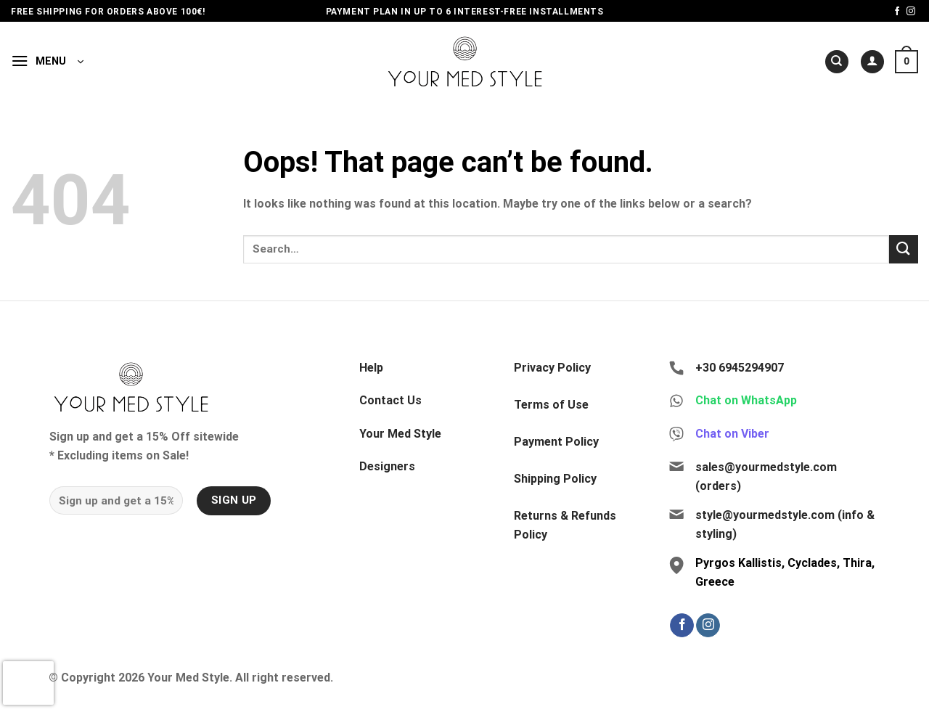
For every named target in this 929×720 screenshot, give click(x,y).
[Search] (836, 62)
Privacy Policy (552, 368)
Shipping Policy (555, 479)
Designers (387, 466)
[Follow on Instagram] (911, 12)
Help (371, 368)
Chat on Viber (732, 434)
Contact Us (390, 400)
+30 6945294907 (739, 368)
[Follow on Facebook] (897, 12)
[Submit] (903, 249)
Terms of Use (551, 405)
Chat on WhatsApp (746, 400)
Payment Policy (556, 442)
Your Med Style (400, 434)
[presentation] (28, 683)
